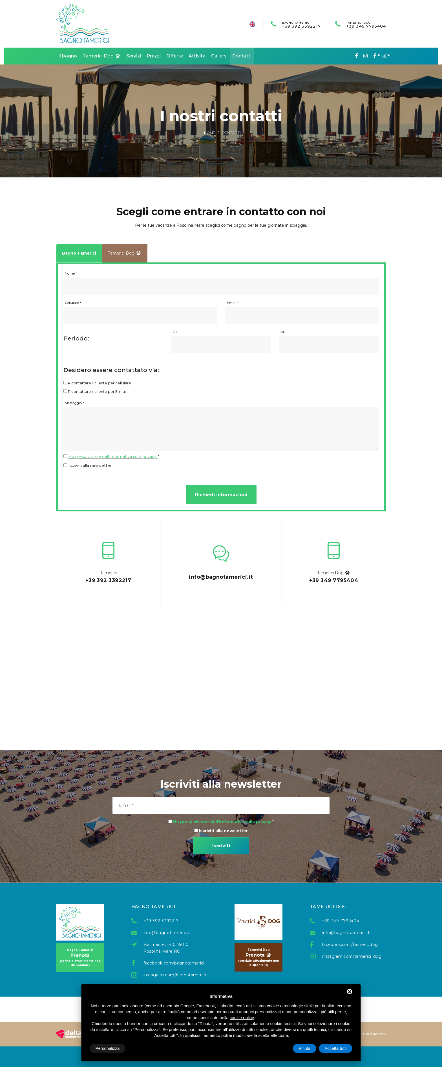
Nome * (71, 273)
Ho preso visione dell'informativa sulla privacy (112, 456)
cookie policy (242, 1017)
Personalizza (108, 1048)
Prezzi (154, 56)
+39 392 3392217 (301, 24)
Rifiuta (305, 1048)
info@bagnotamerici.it (167, 932)
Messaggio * (74, 403)
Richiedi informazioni (221, 494)
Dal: (176, 331)
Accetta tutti (335, 1048)
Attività (197, 56)
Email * (232, 302)
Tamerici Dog (102, 56)
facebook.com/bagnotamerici (170, 963)
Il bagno (67, 56)
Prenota (80, 957)
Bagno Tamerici (79, 253)
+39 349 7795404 (366, 24)
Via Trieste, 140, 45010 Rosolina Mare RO (166, 948)
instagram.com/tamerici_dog (349, 956)
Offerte (174, 56)
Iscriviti (221, 845)
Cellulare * (73, 302)
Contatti (241, 56)
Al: (282, 331)
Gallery (219, 56)
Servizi (133, 56)
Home (209, 133)
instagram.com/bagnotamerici (170, 974)
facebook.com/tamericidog (349, 944)
